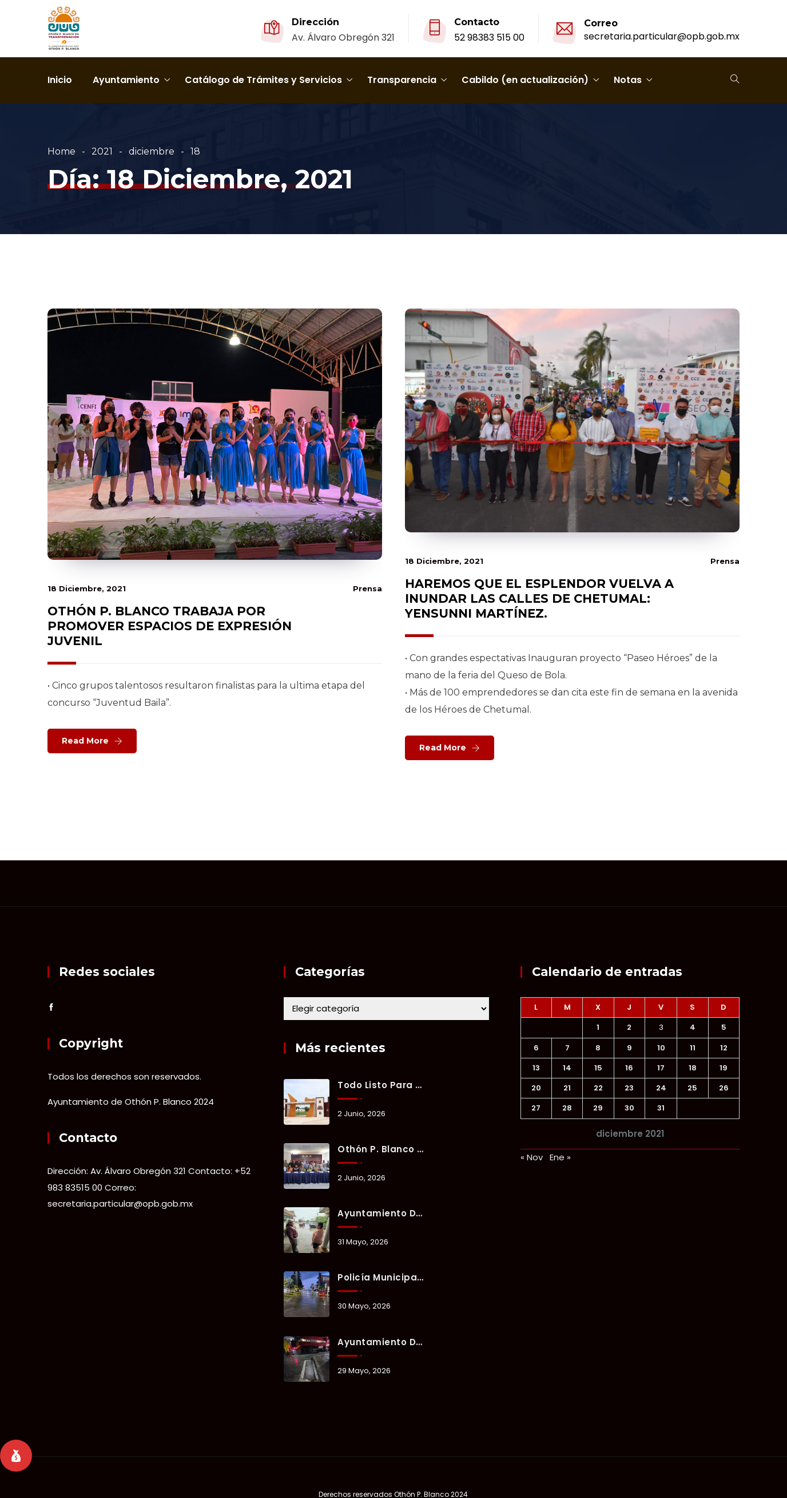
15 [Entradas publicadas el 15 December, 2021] (598, 1067)
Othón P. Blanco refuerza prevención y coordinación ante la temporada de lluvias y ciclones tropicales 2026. (380, 1149)
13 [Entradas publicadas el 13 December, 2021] (536, 1067)
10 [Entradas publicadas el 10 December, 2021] (661, 1047)
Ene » (560, 1157)
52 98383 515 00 (489, 37)
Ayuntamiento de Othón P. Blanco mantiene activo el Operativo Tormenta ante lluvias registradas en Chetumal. (380, 1213)
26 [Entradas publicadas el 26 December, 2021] (724, 1087)
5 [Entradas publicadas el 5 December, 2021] (723, 1027)
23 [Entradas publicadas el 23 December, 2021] (629, 1087)
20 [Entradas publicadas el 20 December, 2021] (536, 1087)
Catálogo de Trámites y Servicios (263, 79)
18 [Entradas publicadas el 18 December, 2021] (693, 1067)
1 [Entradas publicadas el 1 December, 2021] (598, 1027)
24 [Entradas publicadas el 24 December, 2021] (661, 1087)
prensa (367, 588)
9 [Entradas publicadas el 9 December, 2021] (629, 1047)
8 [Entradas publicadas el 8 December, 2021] (598, 1047)
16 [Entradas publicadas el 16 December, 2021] (629, 1067)
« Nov (531, 1157)
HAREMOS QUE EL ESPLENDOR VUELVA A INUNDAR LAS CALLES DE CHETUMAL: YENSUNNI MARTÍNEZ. (539, 598)
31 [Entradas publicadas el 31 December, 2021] (661, 1107)
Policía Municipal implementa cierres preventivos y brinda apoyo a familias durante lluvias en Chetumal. (380, 1277)
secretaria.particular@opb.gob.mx (662, 36)
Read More (85, 741)
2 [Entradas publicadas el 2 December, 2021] (629, 1027)
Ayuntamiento (126, 79)
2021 (102, 151)
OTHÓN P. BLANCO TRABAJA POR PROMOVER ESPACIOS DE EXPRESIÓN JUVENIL (169, 626)
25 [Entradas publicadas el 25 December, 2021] (692, 1087)
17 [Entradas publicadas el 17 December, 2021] (661, 1067)
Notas (628, 79)
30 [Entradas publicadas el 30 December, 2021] (629, 1107)
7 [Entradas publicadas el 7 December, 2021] (567, 1047)
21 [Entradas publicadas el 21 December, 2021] (567, 1087)
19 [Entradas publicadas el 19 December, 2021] (724, 1067)
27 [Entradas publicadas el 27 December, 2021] (535, 1107)
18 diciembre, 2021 (86, 588)
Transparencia (401, 79)
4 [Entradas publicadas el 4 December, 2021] (692, 1027)
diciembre (151, 151)
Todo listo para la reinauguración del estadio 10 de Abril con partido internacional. (380, 1085)
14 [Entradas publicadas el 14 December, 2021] (567, 1067)
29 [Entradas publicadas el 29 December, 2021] (598, 1107)
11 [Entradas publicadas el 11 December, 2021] (692, 1047)
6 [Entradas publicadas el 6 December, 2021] (536, 1047)
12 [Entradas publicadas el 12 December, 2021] (724, 1047)
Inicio (59, 79)
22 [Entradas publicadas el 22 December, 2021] (598, 1087)
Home (61, 151)
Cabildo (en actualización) (525, 79)
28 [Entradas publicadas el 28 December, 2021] (567, 1107)
